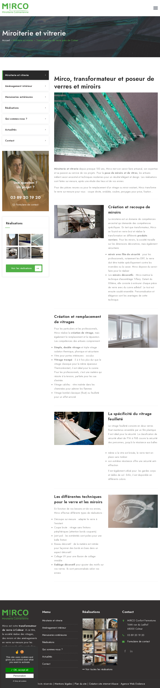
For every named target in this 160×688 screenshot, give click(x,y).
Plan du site (80, 683)
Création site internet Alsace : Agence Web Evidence (117, 683)
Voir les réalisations (26, 268)
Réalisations (12, 108)
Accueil (6, 40)
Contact (9, 140)
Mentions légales (63, 683)
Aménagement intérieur (18, 86)
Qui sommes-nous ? (16, 118)
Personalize (19, 676)
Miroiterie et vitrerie (17, 75)
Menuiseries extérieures (19, 97)
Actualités (10, 129)
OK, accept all (19, 670)
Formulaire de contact (25, 204)
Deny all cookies (19, 681)
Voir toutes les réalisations (97, 669)
